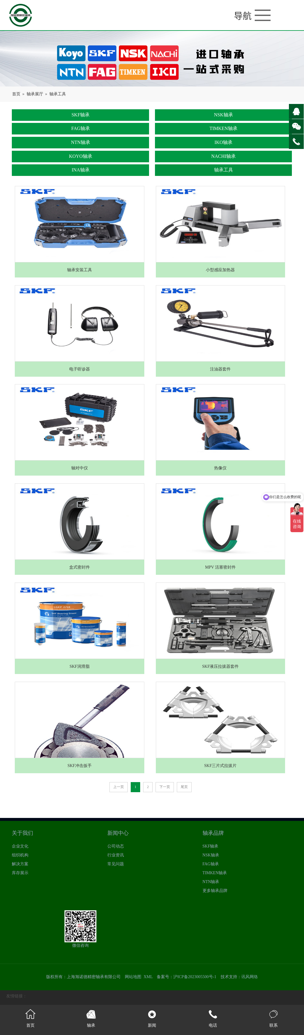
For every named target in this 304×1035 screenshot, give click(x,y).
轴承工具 (57, 94)
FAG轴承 (80, 128)
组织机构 (20, 855)
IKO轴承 (223, 142)
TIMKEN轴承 (223, 128)
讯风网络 (249, 977)
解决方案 (20, 864)
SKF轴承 (81, 114)
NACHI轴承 (223, 156)
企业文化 (20, 846)
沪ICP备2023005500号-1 (194, 977)
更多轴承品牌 (215, 890)
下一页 (164, 787)
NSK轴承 (223, 114)
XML (148, 977)
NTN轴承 (80, 142)
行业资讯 (115, 855)
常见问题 (115, 864)
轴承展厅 (35, 94)
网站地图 (133, 977)
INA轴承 (80, 169)
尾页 (184, 787)
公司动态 (115, 846)
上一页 (118, 787)
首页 (16, 94)
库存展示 (20, 873)
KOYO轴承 (80, 156)
